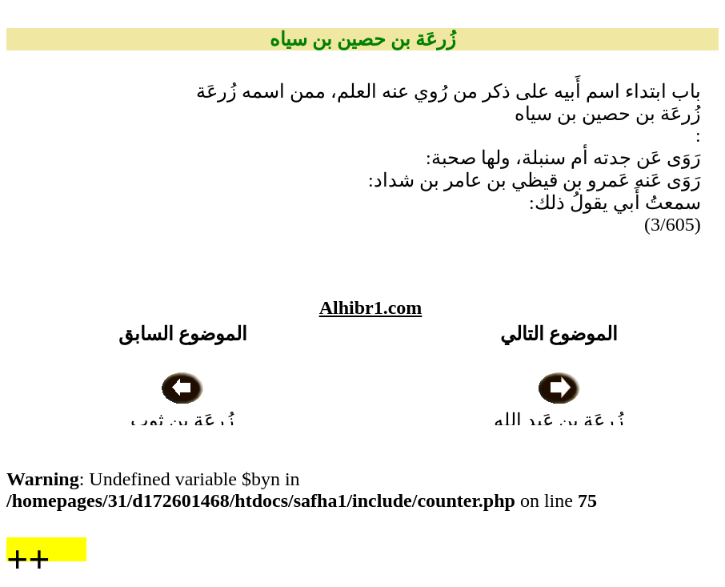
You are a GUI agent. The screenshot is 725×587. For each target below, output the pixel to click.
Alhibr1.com (371, 307)
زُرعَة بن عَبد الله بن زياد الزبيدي (559, 420)
